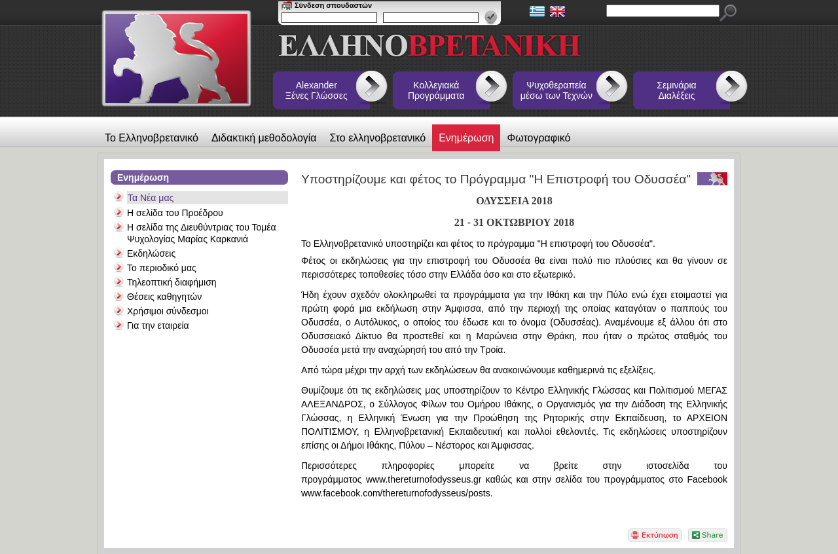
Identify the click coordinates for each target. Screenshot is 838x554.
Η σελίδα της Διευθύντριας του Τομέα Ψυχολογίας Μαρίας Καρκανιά (201, 233)
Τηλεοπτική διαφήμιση (172, 282)
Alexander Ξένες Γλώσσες (316, 90)
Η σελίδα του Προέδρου (175, 213)
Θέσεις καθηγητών (164, 296)
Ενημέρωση (466, 137)
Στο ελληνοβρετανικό (378, 137)
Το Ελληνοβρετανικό (151, 137)
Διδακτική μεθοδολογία (264, 137)
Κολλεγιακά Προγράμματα (436, 90)
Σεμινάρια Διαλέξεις (676, 90)
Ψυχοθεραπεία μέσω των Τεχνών (556, 90)
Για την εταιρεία (158, 325)
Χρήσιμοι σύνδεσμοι (168, 311)
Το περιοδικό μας (161, 268)
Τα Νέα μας (150, 198)
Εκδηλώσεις (151, 253)
